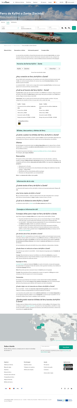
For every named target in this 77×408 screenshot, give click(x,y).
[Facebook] (61, 388)
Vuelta (7, 22)
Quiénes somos (27, 364)
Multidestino (14, 22)
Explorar (35, 2)
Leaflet (54, 340)
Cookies (25, 399)
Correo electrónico (45, 346)
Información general (33, 50)
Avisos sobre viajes (48, 373)
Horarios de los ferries (9, 374)
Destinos (6, 369)
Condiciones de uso (18, 399)
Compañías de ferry (9, 377)
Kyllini (23, 236)
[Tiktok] (68, 388)
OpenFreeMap (58, 340)
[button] (22, 68)
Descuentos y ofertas (19, 50)
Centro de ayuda (48, 367)
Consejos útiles (45, 50)
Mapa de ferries (30, 306)
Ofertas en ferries (18, 2)
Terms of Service (44, 352)
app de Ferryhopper (25, 230)
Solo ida (3, 22)
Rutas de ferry (17, 45)
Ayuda (50, 2)
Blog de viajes (7, 367)
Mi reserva (43, 2)
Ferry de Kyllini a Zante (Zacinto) (29, 45)
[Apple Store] (68, 368)
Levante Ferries (20, 264)
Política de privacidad (32, 399)
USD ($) (61, 2)
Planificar (28, 2)
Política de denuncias (42, 399)
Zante (31, 203)
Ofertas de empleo (28, 369)
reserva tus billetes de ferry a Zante (42, 151)
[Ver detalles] (11, 350)
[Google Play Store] (68, 365)
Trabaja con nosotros (29, 367)
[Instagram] (65, 388)
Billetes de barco (7, 45)
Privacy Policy (66, 350)
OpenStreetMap (74, 340)
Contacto (46, 369)
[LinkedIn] (71, 388)
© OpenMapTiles (64, 340)
